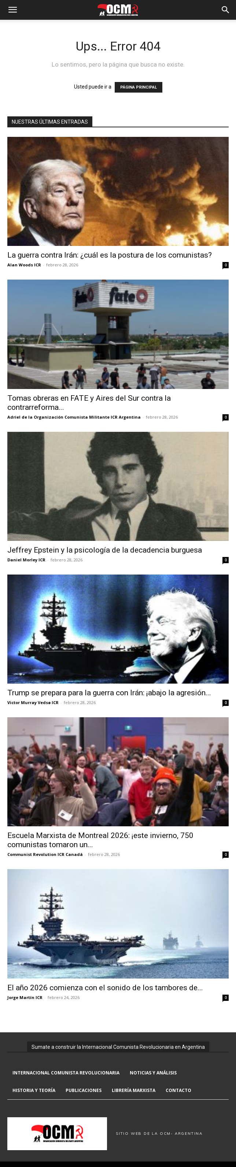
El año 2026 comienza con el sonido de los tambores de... (105, 987)
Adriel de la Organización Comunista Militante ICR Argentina (74, 417)
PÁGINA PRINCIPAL (138, 87)
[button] (12, 10)
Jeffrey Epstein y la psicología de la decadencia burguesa (104, 550)
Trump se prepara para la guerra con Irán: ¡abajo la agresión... (109, 692)
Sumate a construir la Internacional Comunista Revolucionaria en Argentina (118, 1047)
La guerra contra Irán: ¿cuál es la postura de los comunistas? (109, 255)
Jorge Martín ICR (25, 997)
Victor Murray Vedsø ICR (33, 702)
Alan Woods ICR (24, 265)
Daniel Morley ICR (26, 559)
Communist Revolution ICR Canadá (45, 854)
